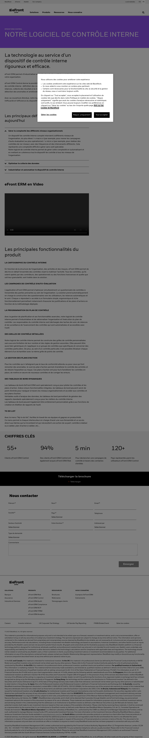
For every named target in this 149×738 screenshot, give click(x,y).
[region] (75, 98)
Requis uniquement (81, 115)
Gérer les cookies (48, 115)
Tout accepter (102, 115)
